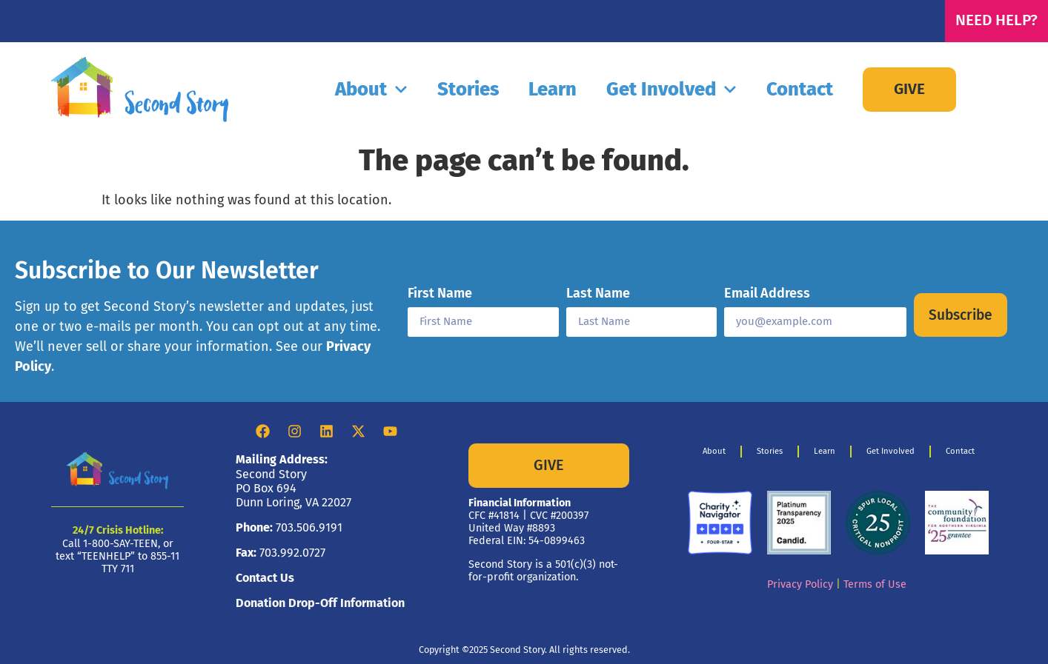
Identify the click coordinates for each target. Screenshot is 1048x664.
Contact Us (265, 578)
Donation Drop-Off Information (320, 603)
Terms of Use (874, 584)
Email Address (767, 293)
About (371, 90)
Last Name (598, 293)
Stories (468, 89)
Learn (552, 89)
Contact (799, 89)
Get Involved (671, 90)
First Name (440, 293)
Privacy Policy (800, 584)
